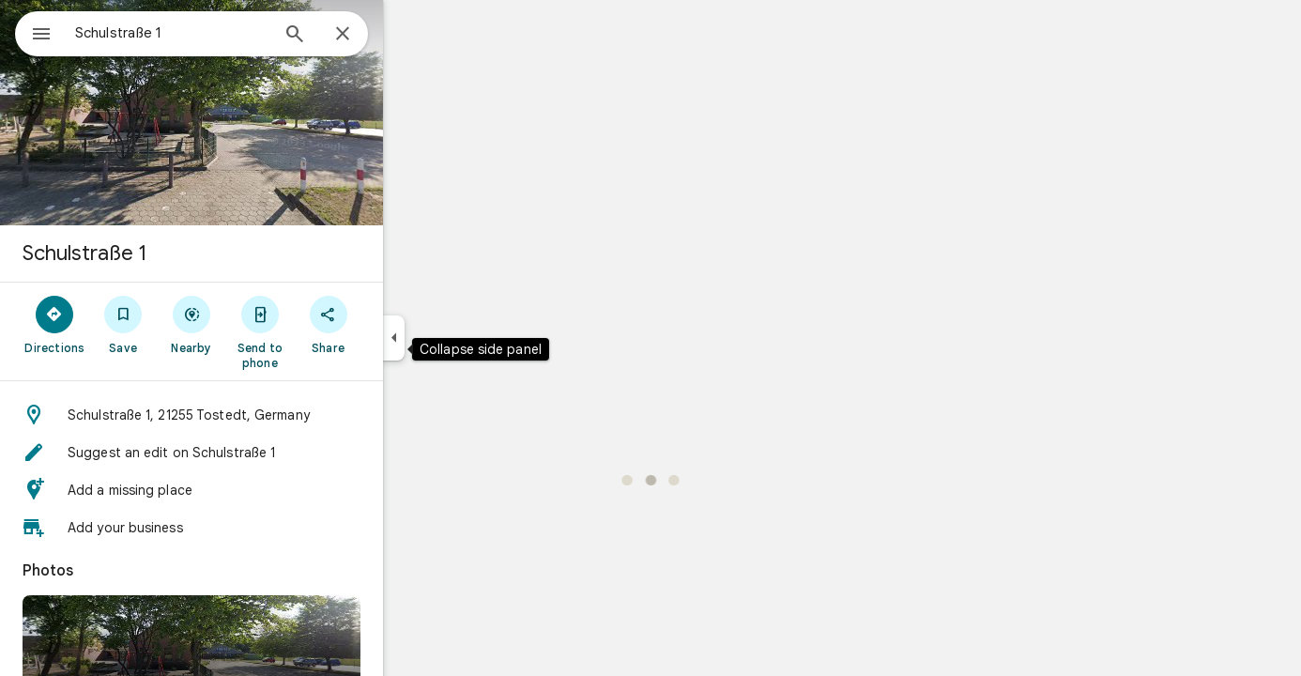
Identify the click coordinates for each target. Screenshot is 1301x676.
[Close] (410, 34)
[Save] (191, 324)
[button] (259, 415)
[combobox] (220, 33)
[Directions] (122, 324)
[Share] (395, 324)
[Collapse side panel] (461, 338)
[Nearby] (259, 324)
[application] (650, 338)
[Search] (362, 35)
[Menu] (34, 32)
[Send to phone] (327, 331)
